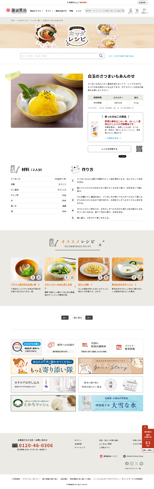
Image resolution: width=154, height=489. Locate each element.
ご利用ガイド (104, 447)
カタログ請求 (138, 444)
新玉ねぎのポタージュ (122, 284)
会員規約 (64, 479)
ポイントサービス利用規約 (132, 479)
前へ (65, 317)
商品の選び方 (61, 11)
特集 (71, 11)
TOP (12, 20)
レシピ (78, 11)
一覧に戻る (77, 317)
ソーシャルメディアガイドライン (106, 479)
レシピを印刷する (109, 148)
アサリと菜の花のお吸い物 (23, 284)
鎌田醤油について (111, 456)
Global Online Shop (135, 456)
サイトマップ (80, 447)
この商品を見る (112, 138)
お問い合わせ (138, 440)
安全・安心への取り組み (109, 440)
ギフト (48, 11)
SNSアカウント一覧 (133, 468)
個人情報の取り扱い (50, 479)
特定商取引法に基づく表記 (80, 479)
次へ (89, 317)
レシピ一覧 (35, 20)
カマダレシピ (23, 20)
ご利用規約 (15, 479)
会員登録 (142, 2)
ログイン (78, 440)
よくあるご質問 (105, 444)
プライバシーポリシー (31, 479)
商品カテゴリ (35, 11)
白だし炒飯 (83, 284)
